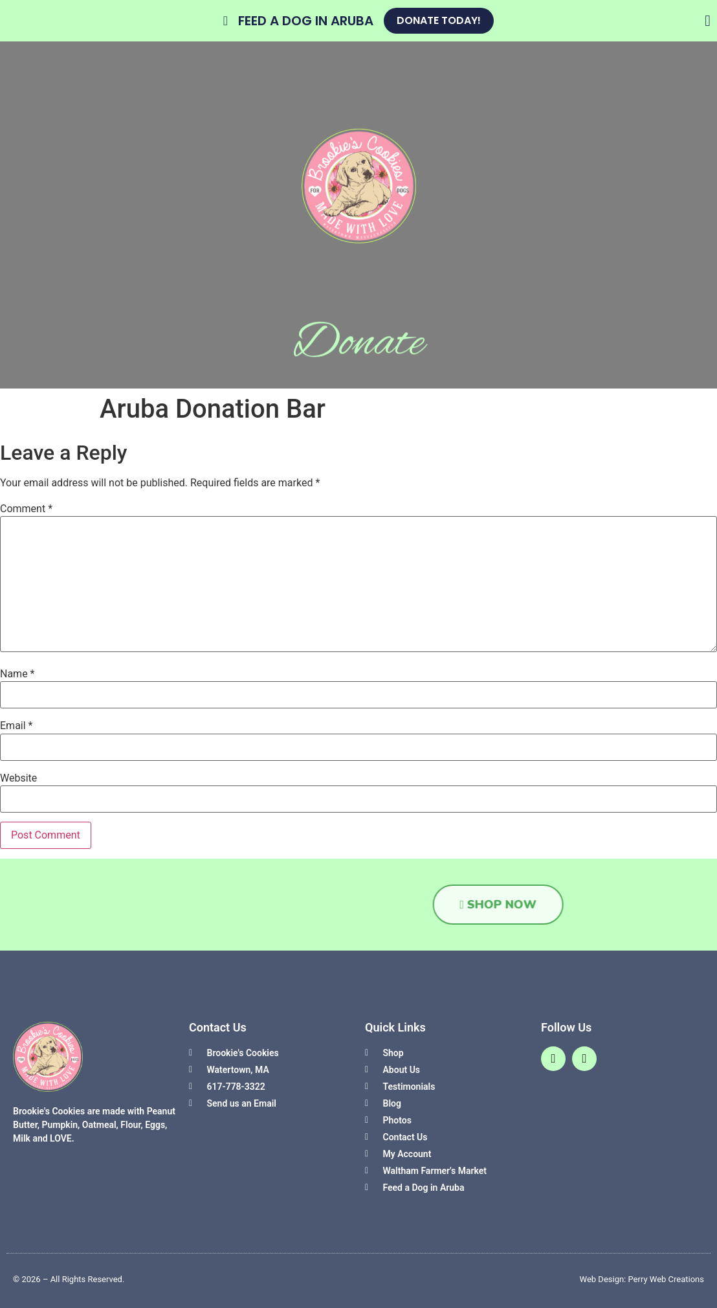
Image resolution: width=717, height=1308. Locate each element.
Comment (26, 509)
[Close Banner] (708, 20)
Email (16, 726)
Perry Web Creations (666, 1279)
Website (18, 778)
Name (17, 674)
